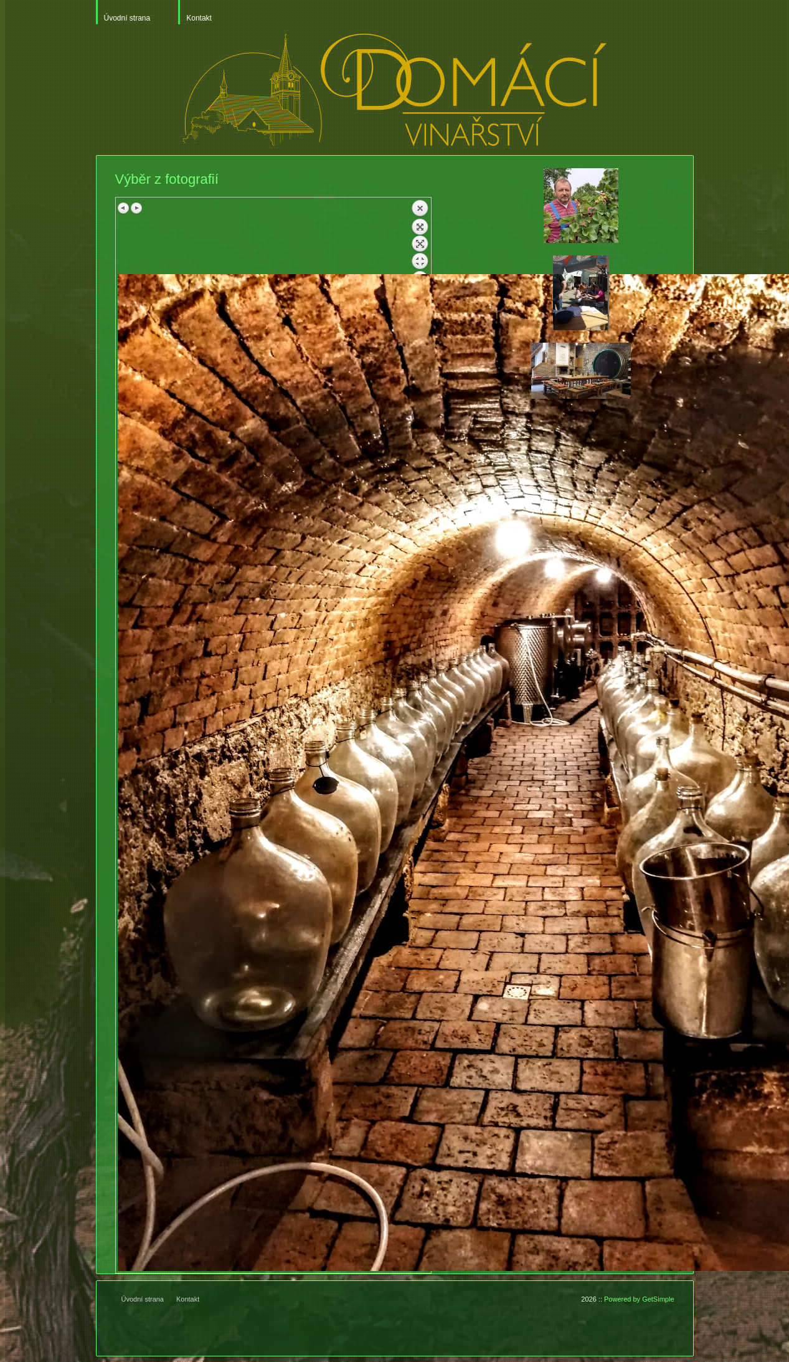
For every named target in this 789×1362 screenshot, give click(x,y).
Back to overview (419, 236)
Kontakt (199, 18)
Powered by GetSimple (639, 1299)
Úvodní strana (127, 18)
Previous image (124, 208)
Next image (136, 208)
